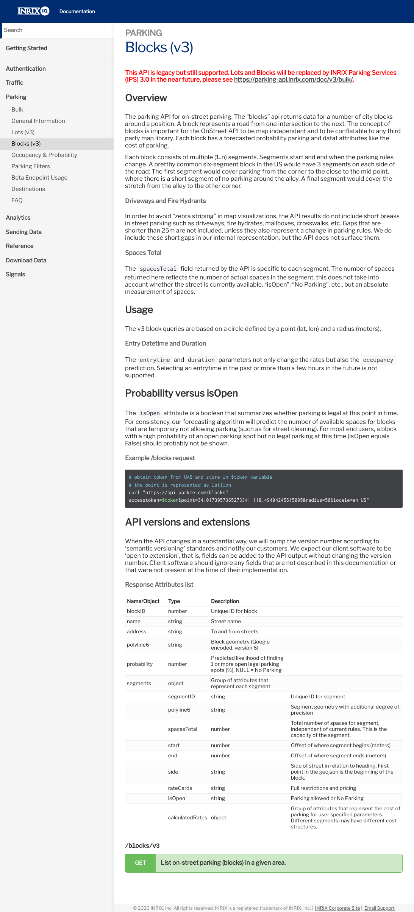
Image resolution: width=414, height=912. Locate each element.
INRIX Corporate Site (337, 908)
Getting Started (26, 48)
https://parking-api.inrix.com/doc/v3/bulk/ (293, 79)
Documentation (77, 12)
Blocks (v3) (26, 143)
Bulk (17, 109)
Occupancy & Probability (44, 155)
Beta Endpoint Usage (39, 177)
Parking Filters (30, 166)
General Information (38, 121)
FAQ (17, 200)
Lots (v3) (22, 132)
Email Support (379, 908)
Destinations (28, 189)
